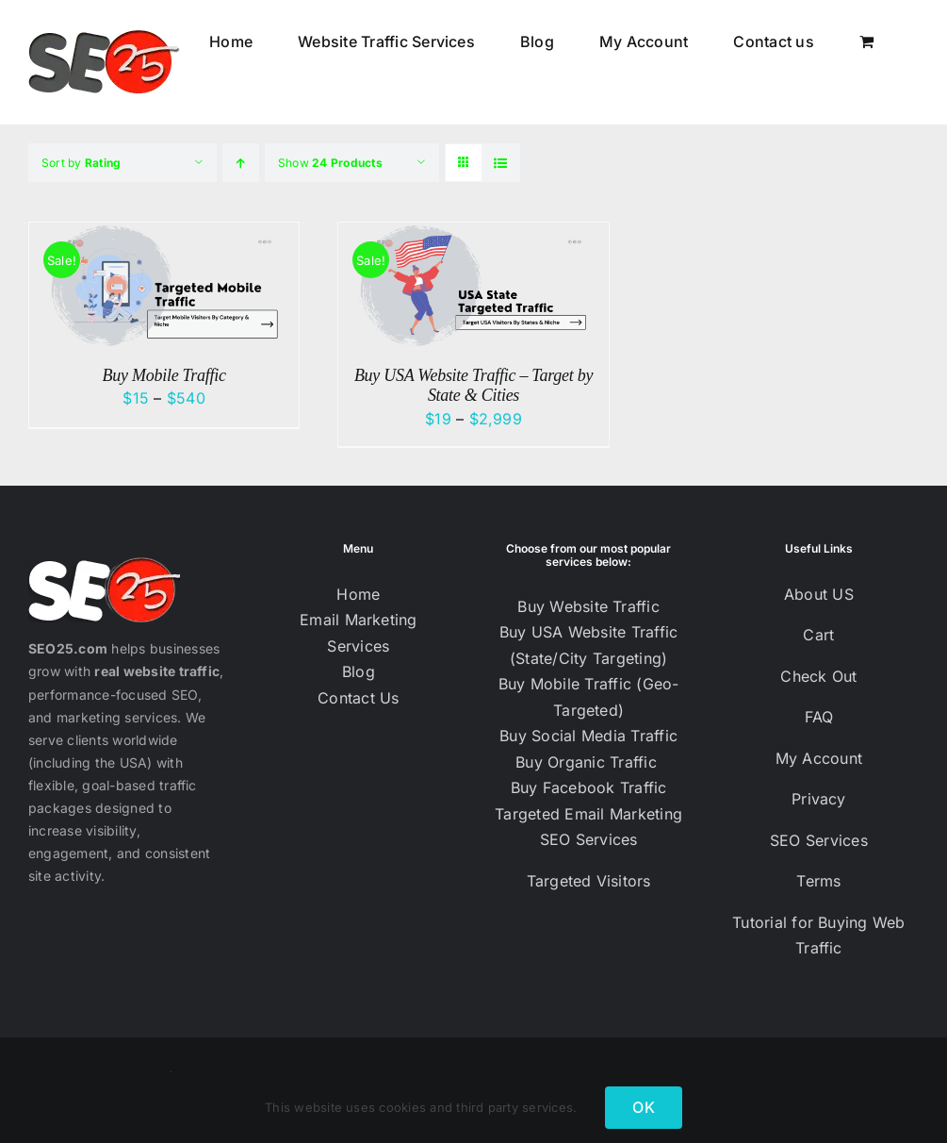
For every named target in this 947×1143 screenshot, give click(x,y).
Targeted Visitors (589, 880)
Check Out (818, 676)
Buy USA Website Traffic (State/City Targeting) (588, 645)
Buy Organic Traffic (588, 762)
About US (819, 594)
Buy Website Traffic (588, 606)
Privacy (819, 798)
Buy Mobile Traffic (164, 375)
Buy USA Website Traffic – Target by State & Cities (473, 386)
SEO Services (589, 839)
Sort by (81, 163)
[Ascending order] (240, 162)
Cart (818, 634)
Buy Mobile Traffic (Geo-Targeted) (588, 697)
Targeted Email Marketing (588, 813)
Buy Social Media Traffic (588, 735)
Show (330, 163)
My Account (819, 758)
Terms (818, 880)
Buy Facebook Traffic (589, 787)
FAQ (819, 716)
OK (643, 1107)
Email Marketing (358, 619)
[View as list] (500, 162)
